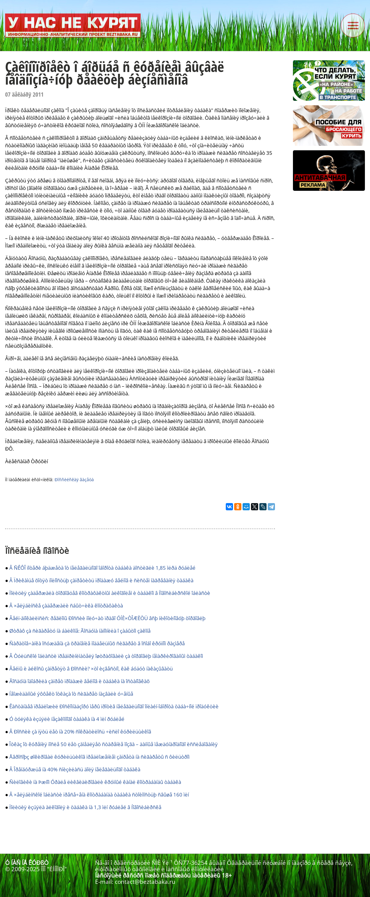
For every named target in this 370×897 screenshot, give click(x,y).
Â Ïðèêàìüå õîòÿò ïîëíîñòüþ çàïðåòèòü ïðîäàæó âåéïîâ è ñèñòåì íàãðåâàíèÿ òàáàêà (101, 580)
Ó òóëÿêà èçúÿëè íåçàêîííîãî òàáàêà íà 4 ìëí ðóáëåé (66, 719)
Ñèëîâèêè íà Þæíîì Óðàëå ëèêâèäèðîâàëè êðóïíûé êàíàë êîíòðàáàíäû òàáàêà (95, 781)
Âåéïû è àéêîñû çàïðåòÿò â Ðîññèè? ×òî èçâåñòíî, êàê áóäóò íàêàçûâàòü (91, 668)
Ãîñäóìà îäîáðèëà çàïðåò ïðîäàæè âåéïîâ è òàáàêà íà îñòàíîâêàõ (79, 681)
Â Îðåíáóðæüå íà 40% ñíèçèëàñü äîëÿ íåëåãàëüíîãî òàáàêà (74, 769)
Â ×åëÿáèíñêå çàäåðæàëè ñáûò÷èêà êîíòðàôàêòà (66, 605)
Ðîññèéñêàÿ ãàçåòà (74, 479)
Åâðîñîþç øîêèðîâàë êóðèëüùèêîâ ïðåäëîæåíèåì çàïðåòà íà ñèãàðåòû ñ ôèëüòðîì (99, 756)
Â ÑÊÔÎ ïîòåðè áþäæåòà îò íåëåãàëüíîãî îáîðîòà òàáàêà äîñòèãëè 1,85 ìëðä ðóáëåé (102, 567)
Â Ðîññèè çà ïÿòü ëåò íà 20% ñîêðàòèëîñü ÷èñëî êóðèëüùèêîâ (80, 731)
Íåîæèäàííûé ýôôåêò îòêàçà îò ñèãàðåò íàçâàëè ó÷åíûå (71, 693)
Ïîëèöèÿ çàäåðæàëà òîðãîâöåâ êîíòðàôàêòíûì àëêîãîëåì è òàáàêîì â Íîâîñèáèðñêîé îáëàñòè (109, 593)
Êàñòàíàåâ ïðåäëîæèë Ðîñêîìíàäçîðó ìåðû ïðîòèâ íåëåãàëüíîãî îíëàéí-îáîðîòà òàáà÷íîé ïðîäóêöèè (114, 706)
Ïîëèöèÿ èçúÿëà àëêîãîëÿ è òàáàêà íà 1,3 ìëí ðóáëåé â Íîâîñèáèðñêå (85, 807)
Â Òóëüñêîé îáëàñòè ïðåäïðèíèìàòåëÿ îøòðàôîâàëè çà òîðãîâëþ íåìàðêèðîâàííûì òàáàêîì (106, 655)
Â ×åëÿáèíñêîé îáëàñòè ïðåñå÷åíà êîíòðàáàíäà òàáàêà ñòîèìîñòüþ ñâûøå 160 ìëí (99, 794)
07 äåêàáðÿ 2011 (24, 94)
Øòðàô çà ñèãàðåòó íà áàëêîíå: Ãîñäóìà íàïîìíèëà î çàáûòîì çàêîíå (80, 630)
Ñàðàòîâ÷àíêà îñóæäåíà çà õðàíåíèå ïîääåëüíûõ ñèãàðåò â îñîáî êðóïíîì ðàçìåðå (97, 643)
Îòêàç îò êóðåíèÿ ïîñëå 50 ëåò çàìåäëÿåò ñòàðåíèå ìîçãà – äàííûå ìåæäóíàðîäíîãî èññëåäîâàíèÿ (113, 744)
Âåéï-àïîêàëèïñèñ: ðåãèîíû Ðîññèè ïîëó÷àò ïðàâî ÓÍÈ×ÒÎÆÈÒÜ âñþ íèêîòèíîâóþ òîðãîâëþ (107, 618)
